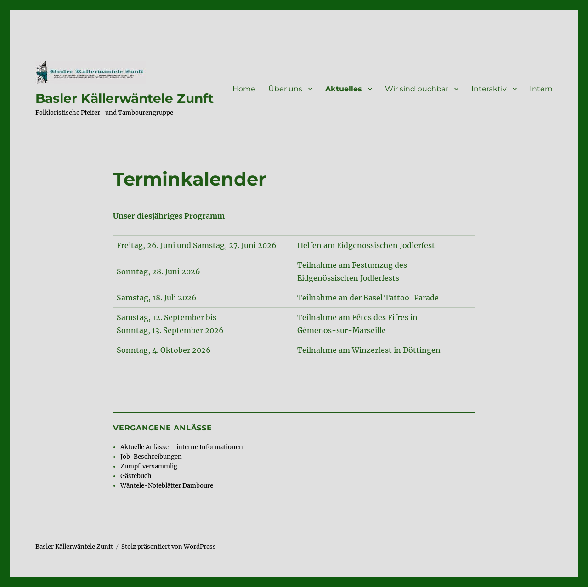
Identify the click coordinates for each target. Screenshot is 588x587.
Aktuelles (343, 89)
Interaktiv (489, 89)
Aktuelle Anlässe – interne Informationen (181, 447)
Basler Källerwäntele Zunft (124, 98)
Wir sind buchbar (416, 89)
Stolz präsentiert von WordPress (168, 547)
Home (243, 89)
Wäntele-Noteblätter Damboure (166, 486)
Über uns (285, 89)
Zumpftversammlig (148, 466)
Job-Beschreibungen (151, 457)
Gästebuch (136, 476)
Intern (541, 89)
